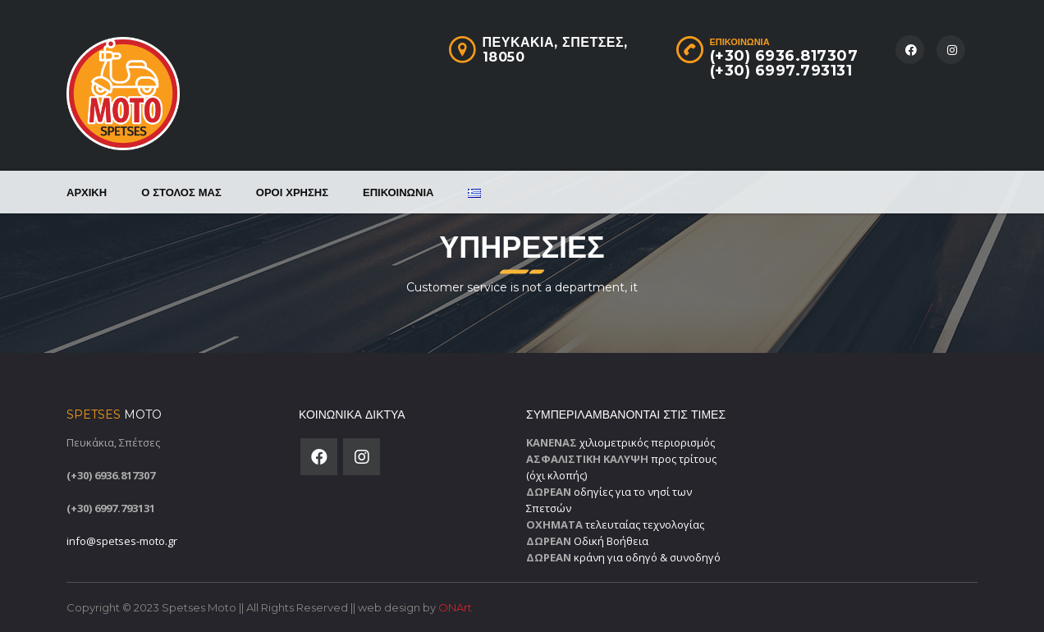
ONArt (455, 607)
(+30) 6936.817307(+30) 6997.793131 (784, 63)
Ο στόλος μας (181, 192)
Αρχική (86, 192)
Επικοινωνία (398, 192)
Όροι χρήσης (292, 192)
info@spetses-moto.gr (121, 541)
